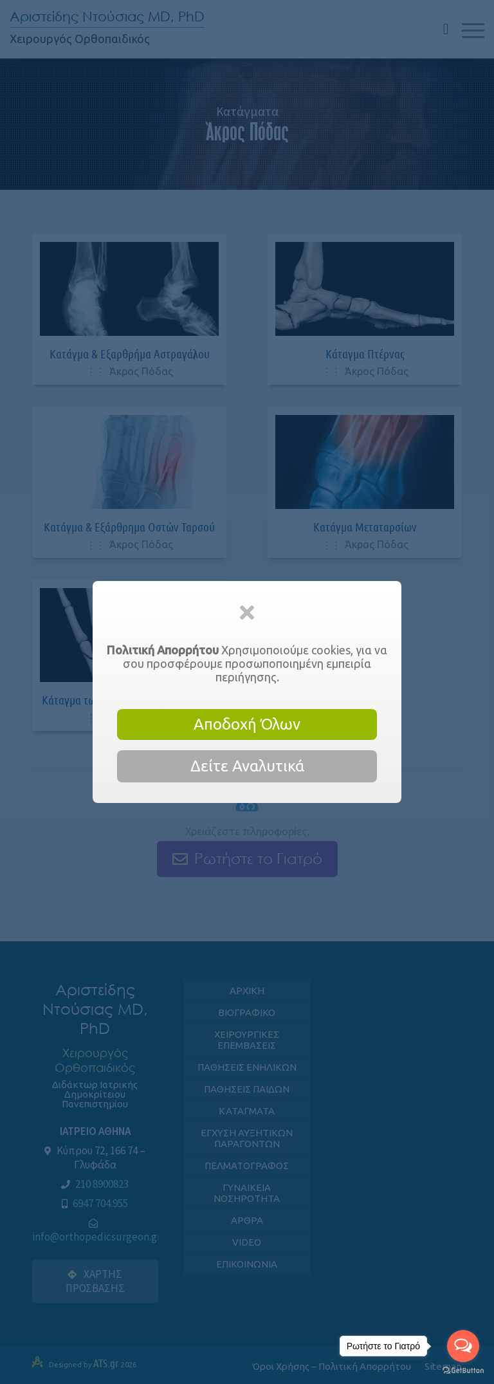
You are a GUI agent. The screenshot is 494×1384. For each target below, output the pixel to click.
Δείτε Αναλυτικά (247, 766)
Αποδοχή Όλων (247, 724)
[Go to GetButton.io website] (463, 1371)
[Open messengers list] (463, 1346)
